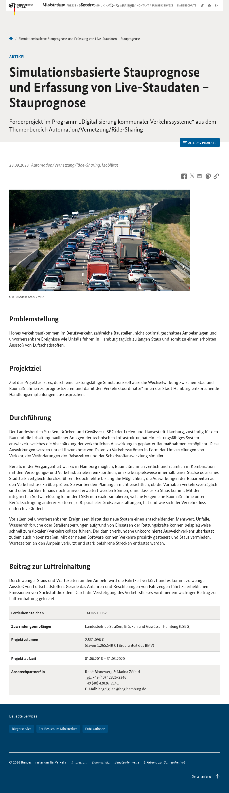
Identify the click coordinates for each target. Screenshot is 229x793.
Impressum (79, 762)
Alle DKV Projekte (199, 143)
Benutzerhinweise (126, 762)
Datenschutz (101, 762)
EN (216, 9)
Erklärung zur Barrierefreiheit (164, 762)
